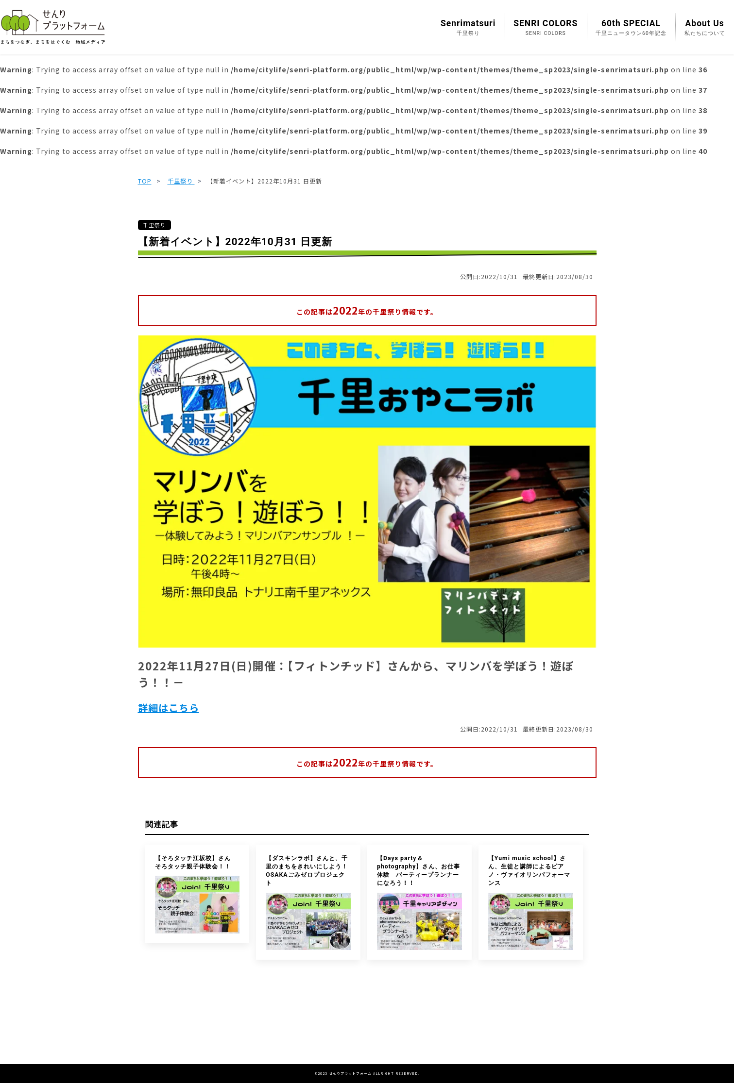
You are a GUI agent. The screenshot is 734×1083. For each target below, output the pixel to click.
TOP (145, 181)
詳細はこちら (168, 707)
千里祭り (181, 181)
